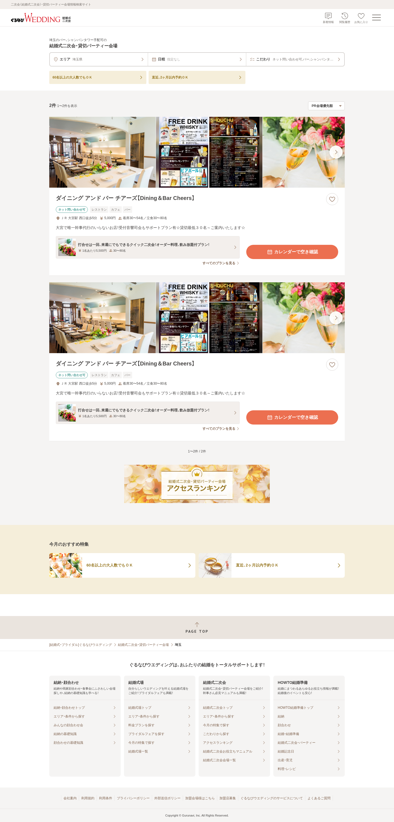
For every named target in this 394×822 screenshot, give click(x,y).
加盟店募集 (227, 798)
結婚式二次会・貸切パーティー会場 (143, 645)
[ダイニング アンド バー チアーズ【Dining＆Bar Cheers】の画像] (197, 152)
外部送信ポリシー (167, 798)
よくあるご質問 (319, 798)
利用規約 (87, 798)
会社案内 (70, 798)
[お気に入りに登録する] (332, 199)
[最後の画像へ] (336, 152)
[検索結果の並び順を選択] (326, 105)
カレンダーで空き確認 (292, 252)
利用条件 (105, 798)
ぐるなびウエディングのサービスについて (272, 798)
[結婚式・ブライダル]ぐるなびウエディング (80, 645)
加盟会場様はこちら (200, 798)
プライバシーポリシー (133, 798)
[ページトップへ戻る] (197, 627)
